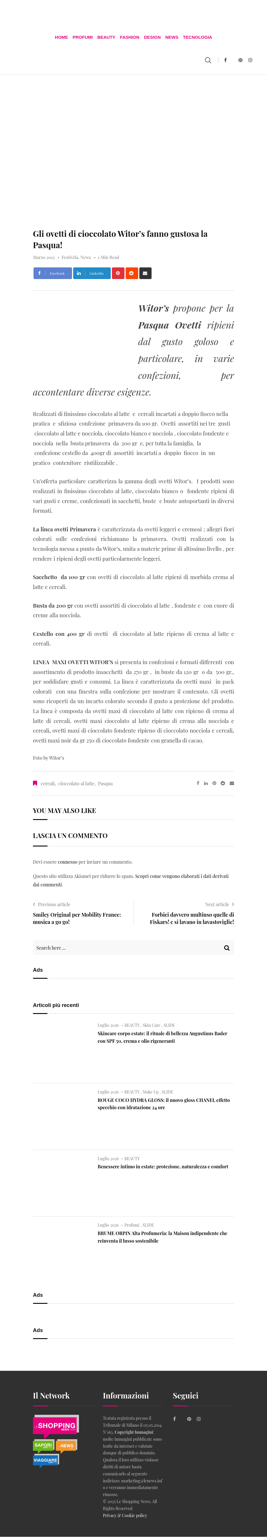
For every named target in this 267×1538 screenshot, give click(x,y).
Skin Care (152, 1026)
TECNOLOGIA (196, 37)
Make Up (151, 1093)
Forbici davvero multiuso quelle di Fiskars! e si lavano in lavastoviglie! (192, 919)
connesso (67, 863)
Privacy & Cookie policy (124, 1516)
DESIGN (151, 37)
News (171, 37)
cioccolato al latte (76, 785)
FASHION (129, 37)
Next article (217, 905)
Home (62, 37)
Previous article (54, 905)
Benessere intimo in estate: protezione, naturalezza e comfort (163, 1168)
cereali (48, 785)
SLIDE (169, 1026)
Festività (70, 258)
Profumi (83, 37)
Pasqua (105, 785)
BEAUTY (107, 37)
